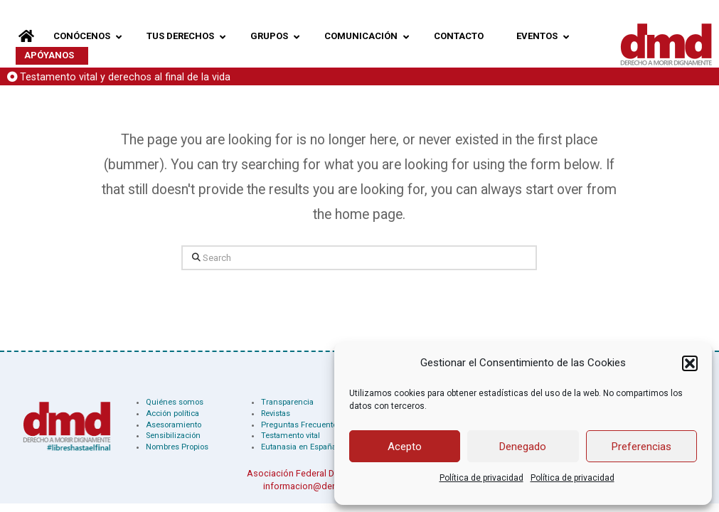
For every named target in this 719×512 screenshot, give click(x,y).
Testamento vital (290, 435)
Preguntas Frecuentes (301, 425)
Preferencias (641, 446)
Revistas (275, 413)
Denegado (522, 446)
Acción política (172, 413)
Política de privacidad (481, 478)
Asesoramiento (173, 425)
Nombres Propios (177, 447)
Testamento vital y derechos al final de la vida (125, 77)
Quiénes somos (174, 402)
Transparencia (287, 402)
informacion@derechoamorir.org (330, 486)
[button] (690, 363)
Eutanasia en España (298, 447)
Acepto (405, 446)
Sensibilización (173, 435)
